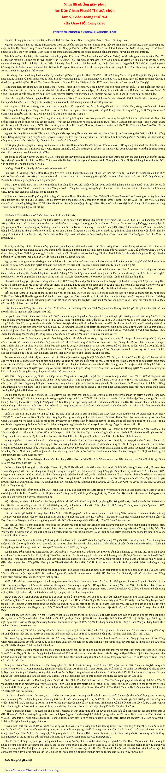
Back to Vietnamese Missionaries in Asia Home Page (32, 770)
